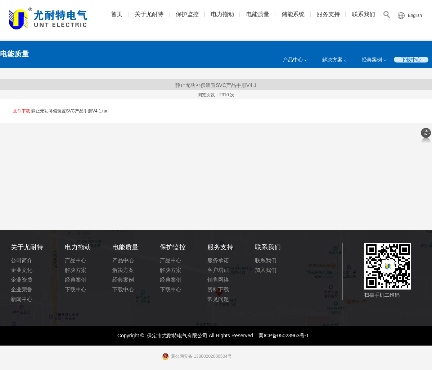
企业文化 (21, 270)
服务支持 (328, 14)
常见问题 (218, 299)
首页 (116, 14)
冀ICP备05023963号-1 (283, 335)
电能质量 (257, 14)
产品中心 (293, 60)
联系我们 (363, 14)
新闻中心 (21, 299)
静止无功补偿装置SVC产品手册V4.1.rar (69, 111)
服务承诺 (218, 260)
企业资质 (21, 280)
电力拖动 (222, 14)
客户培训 (218, 270)
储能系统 (293, 14)
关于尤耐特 (149, 14)
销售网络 (218, 280)
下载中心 (411, 60)
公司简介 (21, 260)
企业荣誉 (21, 289)
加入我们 (265, 270)
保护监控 (187, 14)
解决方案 (332, 60)
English (415, 15)
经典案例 (372, 60)
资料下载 (218, 289)
